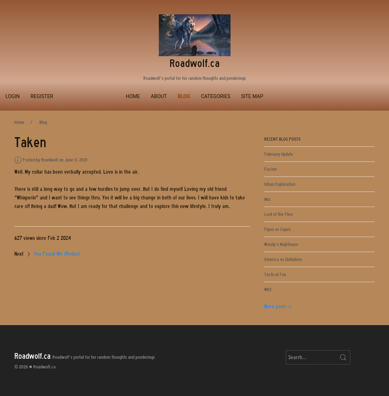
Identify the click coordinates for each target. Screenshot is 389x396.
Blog (183, 96)
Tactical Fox (275, 274)
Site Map (252, 96)
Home (133, 96)
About (159, 96)
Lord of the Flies (278, 214)
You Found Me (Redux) (57, 254)
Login (12, 96)
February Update (278, 154)
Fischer (270, 169)
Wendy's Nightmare (281, 244)
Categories (216, 96)
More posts (278, 306)
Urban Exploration (279, 184)
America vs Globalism (283, 259)
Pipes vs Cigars (277, 229)
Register (41, 96)
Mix (267, 199)
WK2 (267, 289)
